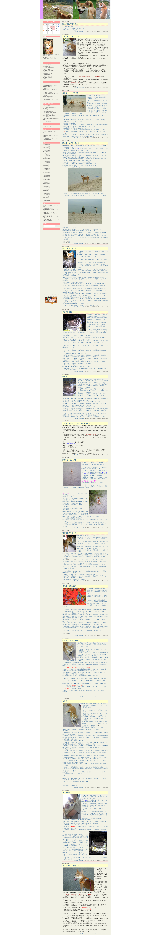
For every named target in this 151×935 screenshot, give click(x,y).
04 (51, 26)
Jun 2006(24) (47, 189)
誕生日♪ (45, 84)
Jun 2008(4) (47, 155)
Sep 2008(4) (47, 151)
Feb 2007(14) (47, 178)
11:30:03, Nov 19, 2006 (90, 243)
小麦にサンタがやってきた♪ (50, 96)
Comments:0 (105, 243)
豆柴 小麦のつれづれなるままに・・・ (64, 7)
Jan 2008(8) (47, 162)
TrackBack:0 (98, 31)
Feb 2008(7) (47, 161)
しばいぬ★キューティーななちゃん (51, 219)
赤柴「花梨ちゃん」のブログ (50, 213)
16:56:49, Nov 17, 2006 (90, 371)
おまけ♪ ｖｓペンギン (70, 93)
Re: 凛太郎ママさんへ (49, 114)
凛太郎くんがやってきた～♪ (72, 143)
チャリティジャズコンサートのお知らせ (76, 423)
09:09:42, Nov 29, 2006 (90, 31)
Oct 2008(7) (47, 150)
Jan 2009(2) (47, 146)
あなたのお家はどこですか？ (50, 208)
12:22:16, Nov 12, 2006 (90, 454)
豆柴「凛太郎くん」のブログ (50, 215)
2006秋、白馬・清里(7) (49, 70)
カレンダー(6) (47, 66)
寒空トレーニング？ (69, 460)
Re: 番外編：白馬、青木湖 (50, 112)
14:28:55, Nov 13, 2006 (90, 418)
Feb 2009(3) (47, 144)
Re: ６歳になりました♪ (49, 109)
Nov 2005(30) (47, 198)
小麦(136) (46, 78)
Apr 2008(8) (47, 158)
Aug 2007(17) (47, 169)
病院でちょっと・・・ (70, 249)
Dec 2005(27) (47, 197)
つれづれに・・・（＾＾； (71, 36)
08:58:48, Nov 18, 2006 (90, 306)
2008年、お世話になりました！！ (51, 93)
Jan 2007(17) (47, 179)
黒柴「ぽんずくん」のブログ (50, 212)
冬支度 (64, 376)
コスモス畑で (47, 97)
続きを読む (66, 242)
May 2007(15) (47, 173)
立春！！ (46, 88)
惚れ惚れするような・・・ (71, 533)
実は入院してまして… (70, 24)
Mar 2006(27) (47, 193)
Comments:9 (105, 787)
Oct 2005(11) (47, 200)
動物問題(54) (47, 74)
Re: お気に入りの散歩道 (49, 115)
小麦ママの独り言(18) (49, 76)
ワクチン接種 (67, 312)
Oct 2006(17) (47, 183)
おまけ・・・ (47, 95)
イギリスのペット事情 (70, 640)
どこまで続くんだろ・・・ (71, 866)
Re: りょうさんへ (48, 105)
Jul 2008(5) (47, 154)
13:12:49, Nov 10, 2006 (90, 580)
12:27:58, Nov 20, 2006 (90, 137)
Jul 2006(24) (47, 187)
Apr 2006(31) (47, 191)
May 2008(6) (47, 157)
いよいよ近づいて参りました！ (50, 134)
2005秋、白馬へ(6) (48, 77)
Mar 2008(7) (47, 159)
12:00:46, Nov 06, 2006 (90, 787)
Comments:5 (105, 31)
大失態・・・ (67, 701)
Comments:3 (105, 860)
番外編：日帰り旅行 (69, 586)
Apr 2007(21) (47, 175)
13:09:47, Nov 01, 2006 (90, 933)
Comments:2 (105, 137)
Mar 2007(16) (47, 176)
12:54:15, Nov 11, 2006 (90, 527)
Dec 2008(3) (47, 147)
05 (53, 26)
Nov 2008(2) (47, 148)
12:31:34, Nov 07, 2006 (90, 696)
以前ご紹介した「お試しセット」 (73, 560)
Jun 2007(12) (47, 172)
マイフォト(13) (47, 126)
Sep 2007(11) (47, 168)
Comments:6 (105, 87)
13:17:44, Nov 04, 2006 (90, 860)
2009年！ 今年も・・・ (49, 92)
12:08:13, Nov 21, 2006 (90, 87)
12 (53, 28)
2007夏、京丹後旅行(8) (49, 67)
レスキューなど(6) (48, 73)
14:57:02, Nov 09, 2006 (90, 635)
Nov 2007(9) (47, 165)
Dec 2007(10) (47, 164)
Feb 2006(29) (47, 194)
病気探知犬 (66, 792)
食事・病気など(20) (48, 71)
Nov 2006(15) (47, 182)
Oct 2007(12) (47, 166)
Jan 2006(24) (47, 196)
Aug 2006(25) (47, 186)
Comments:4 (105, 371)
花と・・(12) (47, 69)
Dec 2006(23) (47, 180)
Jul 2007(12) (47, 171)
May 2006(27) (47, 190)
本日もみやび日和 (48, 220)
